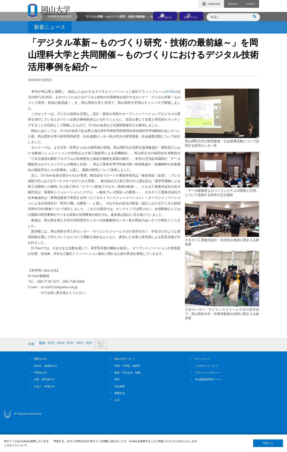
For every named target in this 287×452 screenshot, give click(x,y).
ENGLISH (233, 3)
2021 (92, 378)
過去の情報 (104, 378)
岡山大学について (124, 391)
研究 (117, 412)
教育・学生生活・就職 (127, 405)
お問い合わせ (154, 15)
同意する (268, 443)
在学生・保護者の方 (45, 398)
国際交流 (119, 426)
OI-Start (171, 125)
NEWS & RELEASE (60, 50)
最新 (43, 378)
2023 (72, 378)
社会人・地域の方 (44, 419)
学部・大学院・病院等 (127, 398)
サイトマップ (202, 391)
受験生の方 (40, 391)
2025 (52, 378)
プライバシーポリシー (208, 405)
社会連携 (119, 419)
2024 (62, 378)
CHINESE (250, 3)
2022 (82, 378)
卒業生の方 (40, 405)
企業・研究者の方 (44, 412)
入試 (117, 432)
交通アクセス (189, 15)
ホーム (32, 50)
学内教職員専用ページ (208, 412)
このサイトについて (206, 398)
